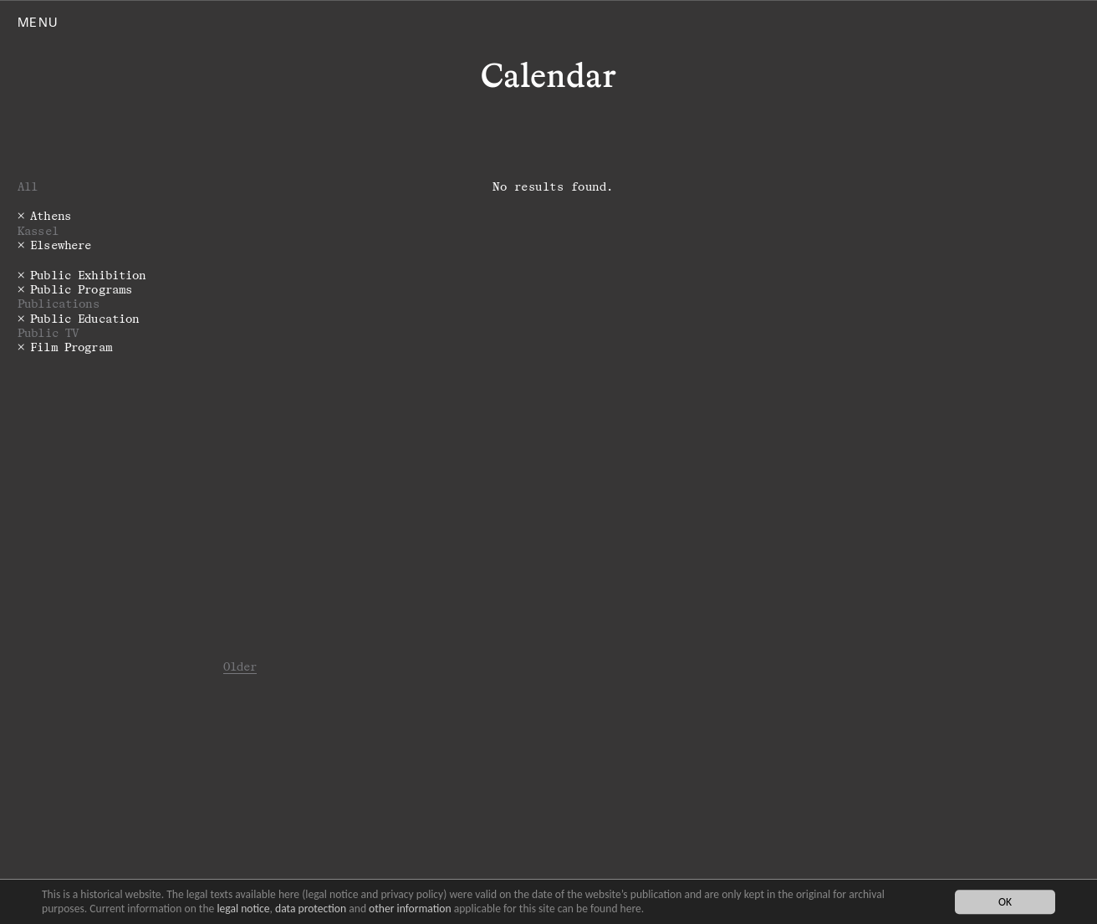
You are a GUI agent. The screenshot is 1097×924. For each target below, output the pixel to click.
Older (240, 666)
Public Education (84, 318)
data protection (310, 908)
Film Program (71, 346)
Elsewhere (60, 244)
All (28, 186)
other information (410, 908)
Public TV (48, 332)
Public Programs (81, 289)
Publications (58, 303)
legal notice (243, 908)
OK (1005, 902)
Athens (50, 215)
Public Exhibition (87, 275)
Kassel (38, 230)
